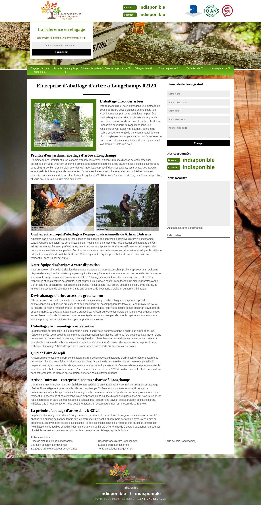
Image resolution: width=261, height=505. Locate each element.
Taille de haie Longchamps (180, 441)
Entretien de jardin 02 (91, 68)
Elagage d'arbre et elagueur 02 (40, 70)
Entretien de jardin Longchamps (49, 444)
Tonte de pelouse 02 (169, 68)
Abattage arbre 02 (221, 68)
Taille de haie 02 (195, 68)
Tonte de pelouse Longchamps (115, 448)
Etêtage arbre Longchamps (113, 444)
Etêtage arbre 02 (143, 68)
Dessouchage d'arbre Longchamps (117, 441)
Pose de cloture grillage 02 (65, 70)
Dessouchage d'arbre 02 (117, 68)
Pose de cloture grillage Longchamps (51, 441)
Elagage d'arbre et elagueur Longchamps (54, 448)
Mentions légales (152, 499)
